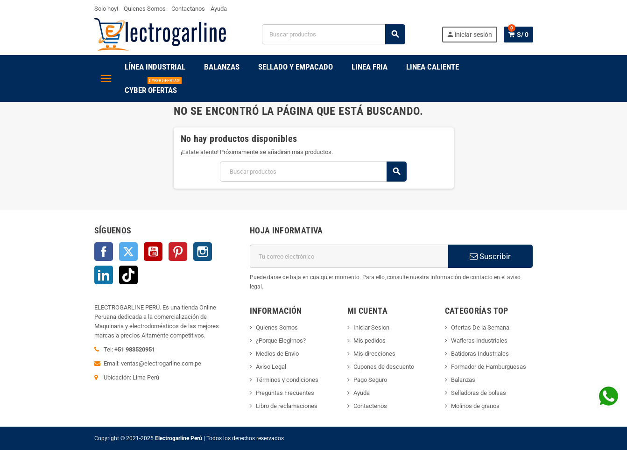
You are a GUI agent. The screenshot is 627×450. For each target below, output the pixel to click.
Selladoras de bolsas (478, 392)
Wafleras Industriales (479, 340)
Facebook (103, 251)
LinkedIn (103, 275)
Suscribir (490, 256)
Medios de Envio (277, 353)
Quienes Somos (145, 8)
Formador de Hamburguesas (488, 366)
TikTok (128, 275)
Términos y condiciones (287, 379)
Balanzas (463, 379)
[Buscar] (333, 34)
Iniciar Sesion (371, 327)
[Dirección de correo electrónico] (349, 256)
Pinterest (178, 251)
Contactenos (370, 405)
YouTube (153, 251)
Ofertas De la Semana (480, 327)
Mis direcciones (374, 353)
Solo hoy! (106, 8)
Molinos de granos (475, 405)
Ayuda (219, 8)
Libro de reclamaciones (286, 405)
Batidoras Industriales (480, 353)
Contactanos (188, 8)
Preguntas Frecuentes (285, 392)
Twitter (128, 251)
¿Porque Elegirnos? (281, 340)
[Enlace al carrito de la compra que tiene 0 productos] (518, 34)
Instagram (202, 251)
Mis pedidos (369, 340)
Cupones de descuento (383, 366)
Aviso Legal (271, 366)
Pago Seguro (370, 379)
